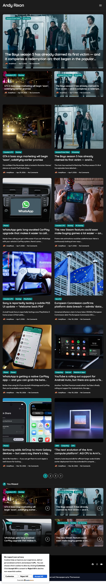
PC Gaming (79, 226)
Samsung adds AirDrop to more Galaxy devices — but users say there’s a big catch (24, 457)
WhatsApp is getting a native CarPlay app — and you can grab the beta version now (25, 383)
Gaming (21, 18)
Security (58, 300)
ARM (57, 449)
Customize (10, 576)
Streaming (78, 75)
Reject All (24, 576)
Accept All (39, 576)
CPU (73, 449)
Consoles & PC (11, 18)
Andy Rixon (14, 5)
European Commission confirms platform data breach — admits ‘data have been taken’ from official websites (76, 310)
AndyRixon (10, 63)
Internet (68, 375)
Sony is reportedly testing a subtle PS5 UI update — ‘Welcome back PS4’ (26, 308)
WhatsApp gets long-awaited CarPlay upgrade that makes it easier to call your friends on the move (25, 236)
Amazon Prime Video (65, 75)
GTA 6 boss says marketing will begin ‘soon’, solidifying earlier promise (23, 160)
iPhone (6, 375)
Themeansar (75, 581)
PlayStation (27, 300)
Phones (6, 226)
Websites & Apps (79, 375)
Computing (59, 375)
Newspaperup (61, 581)
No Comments (35, 64)
